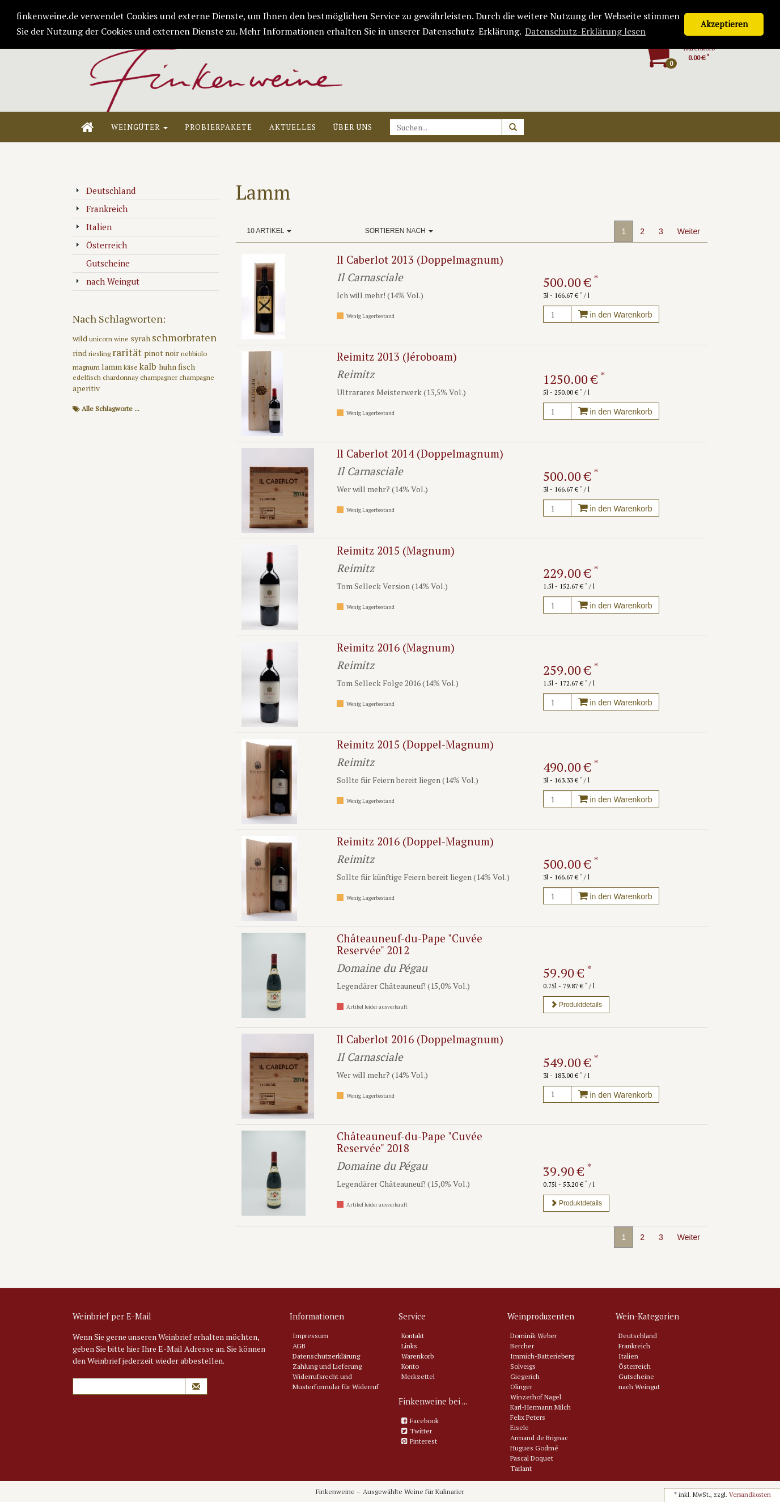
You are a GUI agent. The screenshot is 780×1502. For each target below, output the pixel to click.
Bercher (522, 1346)
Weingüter (139, 127)
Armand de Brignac (539, 1437)
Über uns (352, 127)
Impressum (310, 1335)
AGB (299, 1346)
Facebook (424, 1420)
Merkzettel (418, 1376)
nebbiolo (194, 353)
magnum (87, 367)
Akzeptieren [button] (724, 24)
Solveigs (523, 1366)
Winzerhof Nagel (535, 1397)
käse (131, 367)
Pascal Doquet (531, 1458)
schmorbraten (184, 337)
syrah (141, 338)
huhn (168, 366)
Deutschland (105, 190)
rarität (128, 352)
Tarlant (521, 1468)
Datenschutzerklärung (326, 1356)
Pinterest (423, 1441)
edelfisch (88, 377)
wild (81, 338)
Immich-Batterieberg (542, 1356)
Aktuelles (292, 127)
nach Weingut (107, 281)
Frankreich (101, 208)
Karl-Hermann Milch (540, 1407)
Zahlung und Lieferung (327, 1366)
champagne (196, 377)
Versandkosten (750, 1495)
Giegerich (525, 1376)
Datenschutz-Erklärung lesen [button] (585, 31)
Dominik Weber (533, 1335)
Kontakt (412, 1335)
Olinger (521, 1386)
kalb (149, 366)
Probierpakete (218, 127)
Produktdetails (576, 1005)
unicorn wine (109, 339)
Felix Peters (527, 1417)
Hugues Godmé (534, 1448)
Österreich (101, 245)
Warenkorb (417, 1356)
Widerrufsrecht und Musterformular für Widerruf (335, 1381)
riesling (100, 353)
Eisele (519, 1427)
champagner (159, 377)
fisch (186, 366)
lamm (112, 366)
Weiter (688, 231)
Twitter (421, 1431)
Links (409, 1346)
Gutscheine (102, 263)
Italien (93, 226)
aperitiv (86, 388)
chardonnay (121, 377)
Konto (410, 1366)
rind (80, 353)
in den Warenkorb (615, 315)
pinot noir (162, 353)
